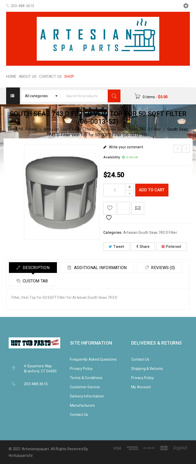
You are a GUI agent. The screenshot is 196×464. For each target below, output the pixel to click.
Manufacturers (82, 405)
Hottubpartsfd (20, 456)
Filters (31, 129)
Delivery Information (87, 396)
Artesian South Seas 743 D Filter (131, 129)
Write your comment (126, 147)
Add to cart (152, 189)
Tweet (116, 247)
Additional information (102, 267)
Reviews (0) (34, 281)
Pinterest (171, 247)
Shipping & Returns (147, 369)
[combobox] (41, 96)
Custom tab (85, 281)
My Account (141, 387)
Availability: (112, 157)
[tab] (33, 267)
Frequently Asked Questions (93, 359)
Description (36, 267)
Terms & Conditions (86, 378)
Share (143, 247)
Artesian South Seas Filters (69, 129)
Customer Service (85, 387)
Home (13, 129)
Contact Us (79, 415)
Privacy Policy (81, 369)
